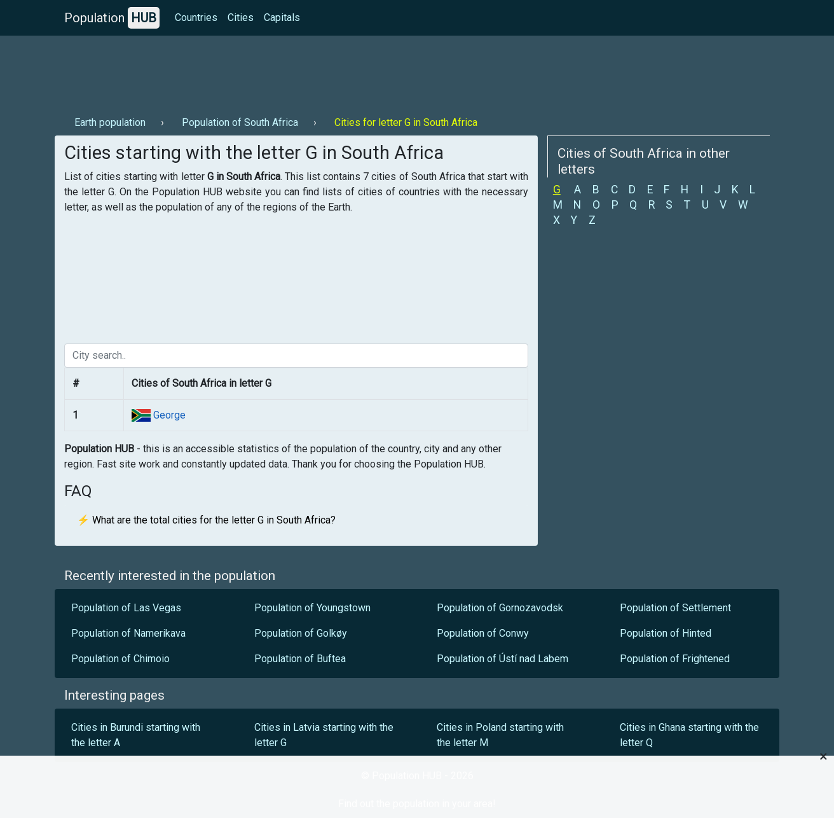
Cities (241, 17)
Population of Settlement (675, 608)
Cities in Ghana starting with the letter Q (689, 735)
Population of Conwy (483, 633)
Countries (196, 17)
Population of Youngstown (312, 608)
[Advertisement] (286, 70)
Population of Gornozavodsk (500, 608)
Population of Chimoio (120, 659)
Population (112, 18)
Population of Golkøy (300, 633)
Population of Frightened (675, 659)
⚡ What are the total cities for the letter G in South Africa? (206, 520)
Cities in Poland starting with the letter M (500, 735)
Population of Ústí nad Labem (502, 659)
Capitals (282, 17)
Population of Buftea (300, 659)
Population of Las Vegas (126, 608)
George (168, 415)
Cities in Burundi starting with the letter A (135, 735)
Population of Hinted (665, 633)
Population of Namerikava (128, 633)
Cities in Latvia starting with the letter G (323, 735)
